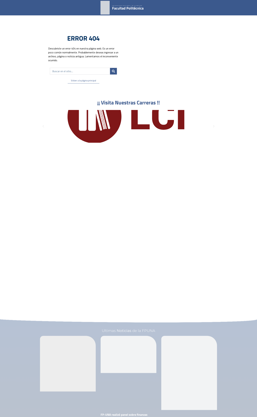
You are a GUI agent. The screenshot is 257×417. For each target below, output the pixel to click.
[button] (43, 126)
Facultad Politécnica (128, 8)
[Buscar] (113, 71)
